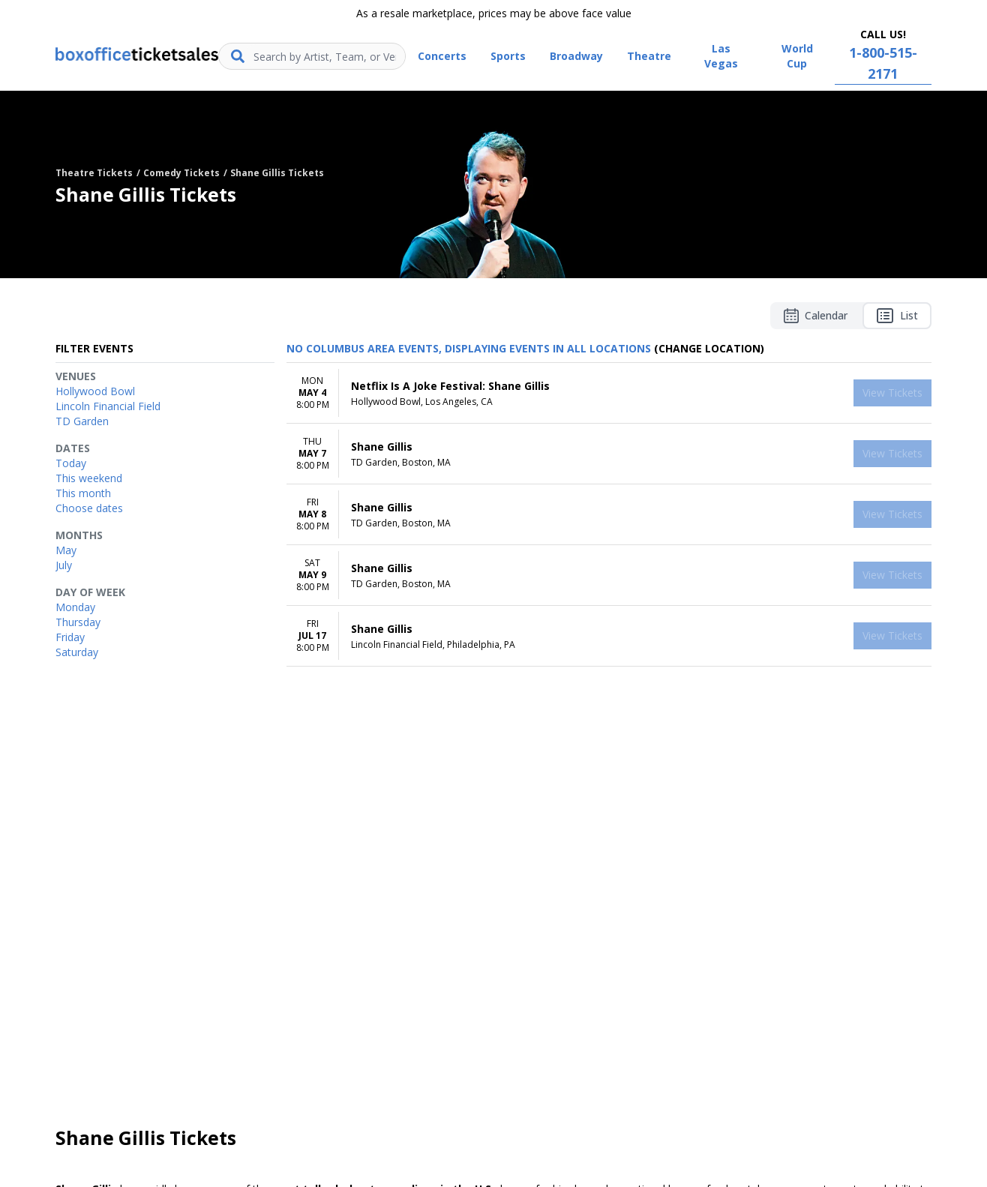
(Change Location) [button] (709, 348)
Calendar (816, 315)
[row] (609, 393)
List (897, 316)
